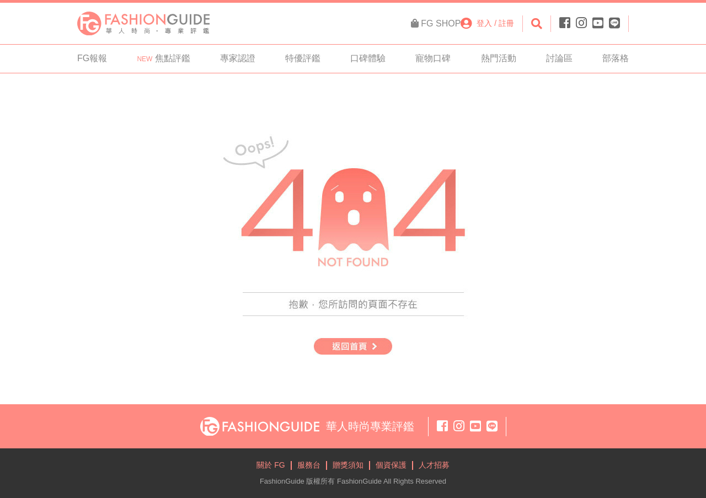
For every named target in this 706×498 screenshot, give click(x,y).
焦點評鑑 (163, 58)
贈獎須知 (348, 464)
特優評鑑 (302, 58)
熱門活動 (498, 58)
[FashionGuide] (143, 23)
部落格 (615, 58)
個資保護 (391, 464)
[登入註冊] (487, 23)
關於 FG (270, 464)
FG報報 (92, 58)
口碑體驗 (368, 58)
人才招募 (434, 464)
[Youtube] (598, 23)
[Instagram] (581, 23)
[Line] (613, 23)
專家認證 (237, 58)
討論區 (559, 58)
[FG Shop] (436, 23)
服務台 (308, 464)
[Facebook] (566, 23)
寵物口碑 (433, 58)
